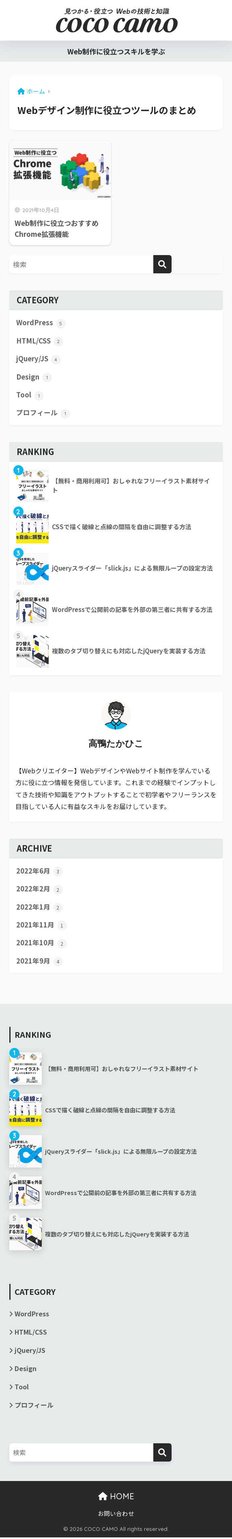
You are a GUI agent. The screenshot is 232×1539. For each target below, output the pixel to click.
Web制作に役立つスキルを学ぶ (116, 51)
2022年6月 (39, 871)
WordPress (41, 323)
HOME (116, 1498)
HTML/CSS (39, 341)
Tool (30, 395)
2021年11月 (41, 926)
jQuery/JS (38, 359)
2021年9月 (39, 962)
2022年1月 (39, 908)
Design (34, 377)
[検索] (162, 264)
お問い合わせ (116, 1515)
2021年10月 (41, 944)
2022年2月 (39, 889)
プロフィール (43, 413)
